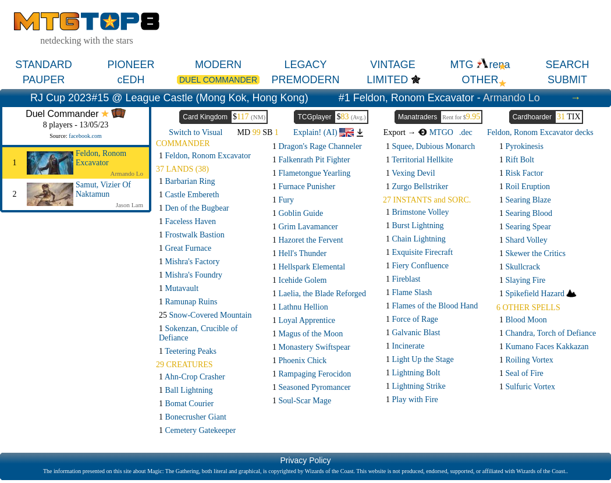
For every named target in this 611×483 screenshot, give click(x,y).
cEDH (130, 80)
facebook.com (85, 136)
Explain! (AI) (323, 132)
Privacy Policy (305, 460)
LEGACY (305, 64)
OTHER (480, 80)
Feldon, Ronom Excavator (101, 158)
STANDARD (43, 64)
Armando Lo (511, 98)
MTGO (435, 132)
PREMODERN (305, 80)
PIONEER (130, 64)
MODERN (218, 64)
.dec (466, 132)
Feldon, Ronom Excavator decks (540, 132)
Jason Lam (129, 204)
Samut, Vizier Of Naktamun (103, 189)
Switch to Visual (195, 132)
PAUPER (44, 80)
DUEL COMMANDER (218, 79)
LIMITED (387, 80)
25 (205, 315)
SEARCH (567, 64)
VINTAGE (392, 64)
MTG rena (480, 64)
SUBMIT (567, 80)
